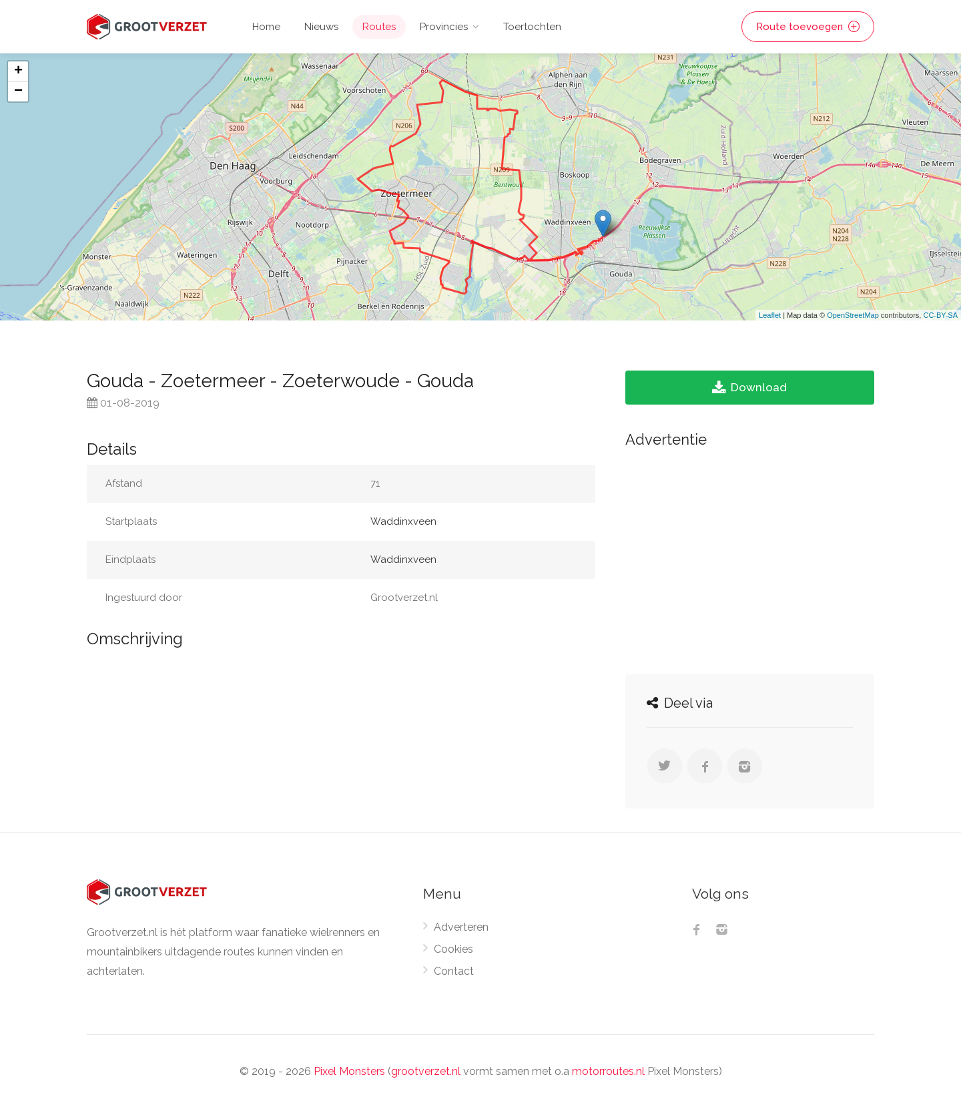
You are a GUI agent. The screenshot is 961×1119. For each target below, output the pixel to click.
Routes (379, 27)
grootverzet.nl (425, 1071)
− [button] (18, 91)
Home (266, 27)
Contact (454, 971)
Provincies (444, 27)
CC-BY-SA (940, 315)
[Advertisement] (749, 557)
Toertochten (532, 27)
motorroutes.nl (608, 1071)
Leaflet (770, 315)
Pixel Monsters (349, 1071)
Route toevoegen (808, 27)
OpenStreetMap (853, 315)
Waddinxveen (403, 521)
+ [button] (18, 71)
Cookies (453, 949)
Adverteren (461, 927)
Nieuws (321, 27)
